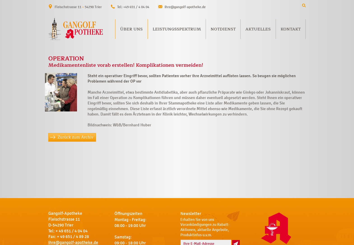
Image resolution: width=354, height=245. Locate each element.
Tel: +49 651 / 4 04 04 (133, 7)
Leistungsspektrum (177, 29)
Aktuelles (258, 29)
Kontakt (291, 29)
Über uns (131, 29)
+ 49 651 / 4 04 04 (72, 231)
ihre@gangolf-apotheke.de (185, 7)
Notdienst (223, 29)
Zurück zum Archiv (75, 137)
